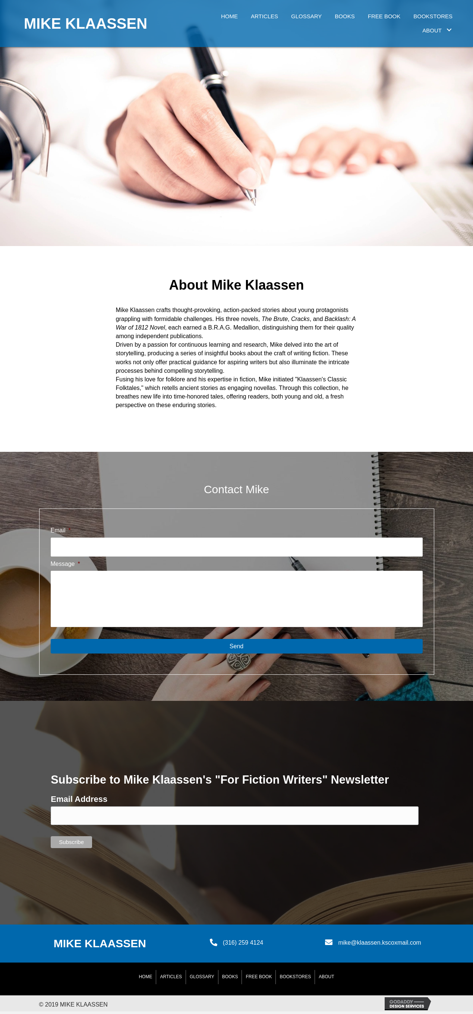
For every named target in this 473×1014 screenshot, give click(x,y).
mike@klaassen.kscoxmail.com (379, 945)
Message (65, 563)
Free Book (259, 979)
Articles (171, 979)
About (326, 979)
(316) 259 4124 (243, 945)
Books (230, 979)
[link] (229, 15)
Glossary (202, 979)
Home (145, 979)
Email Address (79, 801)
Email (61, 530)
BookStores (295, 979)
